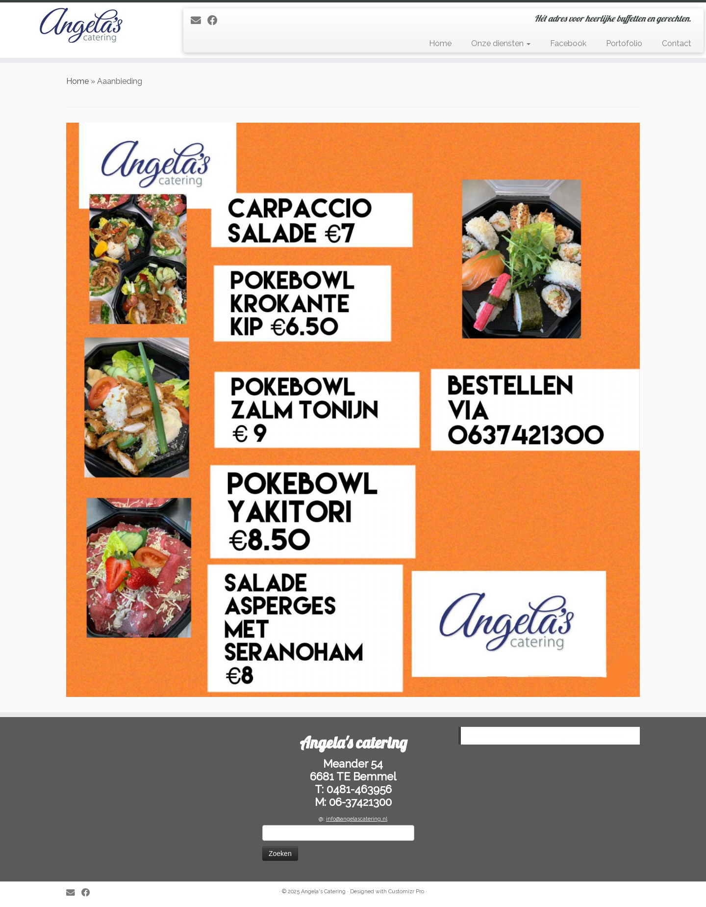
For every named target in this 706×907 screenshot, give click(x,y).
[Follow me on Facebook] (215, 20)
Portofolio (624, 43)
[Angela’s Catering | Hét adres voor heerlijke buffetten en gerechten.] (81, 25)
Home (440, 43)
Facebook (568, 43)
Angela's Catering (323, 891)
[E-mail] (199, 20)
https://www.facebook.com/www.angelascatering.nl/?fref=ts (544, 736)
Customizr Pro (406, 891)
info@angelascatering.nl (356, 819)
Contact (676, 43)
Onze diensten (500, 43)
